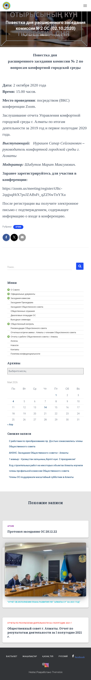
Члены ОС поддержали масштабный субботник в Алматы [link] (41, 477)
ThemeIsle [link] (57, 672)
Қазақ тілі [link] (47, 656)
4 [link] (13, 401)
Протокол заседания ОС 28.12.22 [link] (32, 531)
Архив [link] (18, 227)
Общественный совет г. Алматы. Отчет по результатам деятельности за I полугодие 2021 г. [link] (44, 632)
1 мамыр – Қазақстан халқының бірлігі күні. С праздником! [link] (42, 459)
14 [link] (45, 407)
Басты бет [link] (11, 656)
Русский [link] (63, 656)
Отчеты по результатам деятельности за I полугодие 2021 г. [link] (39, 623)
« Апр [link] (10, 424)
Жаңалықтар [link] (30, 656)
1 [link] (56, 395)
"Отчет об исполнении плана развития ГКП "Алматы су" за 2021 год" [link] (43, 602)
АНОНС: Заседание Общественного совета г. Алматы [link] (38, 453)
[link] (7, 6)
